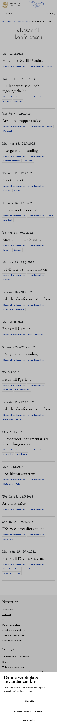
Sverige (18, 101)
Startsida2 (8, 609)
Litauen (7, 190)
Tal (3, 620)
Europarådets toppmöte (20, 210)
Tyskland (20, 309)
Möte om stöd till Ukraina (22, 60)
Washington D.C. (12, 573)
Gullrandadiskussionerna (15, 656)
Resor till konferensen (14, 66)
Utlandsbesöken (20, 21)
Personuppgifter (11, 625)
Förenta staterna (12, 161)
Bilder (5, 662)
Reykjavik (7, 220)
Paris (49, 66)
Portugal (7, 131)
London (7, 279)
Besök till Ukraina (16, 328)
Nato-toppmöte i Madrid (21, 239)
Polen (18, 484)
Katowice (8, 484)
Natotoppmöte (13, 180)
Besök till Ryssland (16, 379)
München (8, 309)
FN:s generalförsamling (20, 150)
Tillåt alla (28, 701)
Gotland (7, 101)
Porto (49, 126)
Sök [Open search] (49, 13)
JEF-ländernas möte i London (24, 269)
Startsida (6, 21)
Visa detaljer (28, 719)
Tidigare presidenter (13, 635)
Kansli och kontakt (12, 640)
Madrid (7, 250)
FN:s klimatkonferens (18, 473)
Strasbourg (21, 454)
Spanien (18, 250)
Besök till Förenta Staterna (23, 558)
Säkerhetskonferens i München (26, 299)
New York (28, 161)
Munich (19, 419)
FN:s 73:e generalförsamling (23, 528)
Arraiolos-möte (14, 503)
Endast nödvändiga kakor (28, 711)
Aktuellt (6, 614)
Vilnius (17, 190)
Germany (8, 419)
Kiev (30, 334)
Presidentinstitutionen (14, 630)
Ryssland (7, 390)
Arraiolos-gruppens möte (21, 120)
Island (50, 216)
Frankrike (8, 454)
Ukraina (39, 334)
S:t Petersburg (22, 390)
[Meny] (8, 13)
